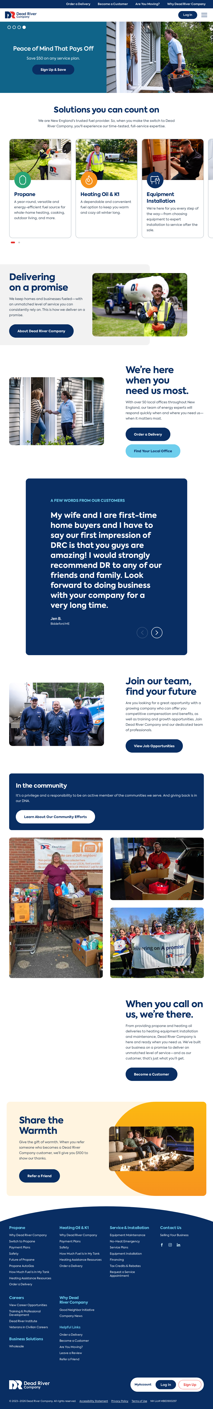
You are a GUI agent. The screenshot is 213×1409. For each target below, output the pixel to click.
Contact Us (170, 1227)
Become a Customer (113, 4)
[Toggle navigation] (204, 15)
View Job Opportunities (154, 745)
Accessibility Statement (93, 1401)
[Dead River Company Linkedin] (178, 1244)
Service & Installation (129, 1227)
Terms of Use (139, 1401)
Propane (17, 1227)
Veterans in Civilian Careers (28, 1327)
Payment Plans (19, 1247)
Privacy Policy (119, 1401)
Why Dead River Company (186, 4)
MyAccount (143, 1384)
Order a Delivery (78, 4)
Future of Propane (22, 1260)
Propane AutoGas (21, 1266)
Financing (117, 1260)
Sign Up (189, 1384)
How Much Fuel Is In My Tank (29, 1272)
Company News (70, 1316)
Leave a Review (70, 1353)
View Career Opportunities (28, 1305)
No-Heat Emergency (125, 1241)
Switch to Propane (22, 1241)
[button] (9, 27)
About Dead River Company (41, 331)
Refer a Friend (39, 1175)
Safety (14, 1254)
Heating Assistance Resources (30, 1278)
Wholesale (16, 1346)
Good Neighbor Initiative (76, 1310)
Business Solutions (26, 1339)
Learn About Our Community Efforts (55, 816)
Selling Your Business (174, 1235)
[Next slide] (156, 632)
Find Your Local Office (153, 450)
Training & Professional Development (25, 1313)
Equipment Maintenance (127, 1235)
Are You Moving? (147, 4)
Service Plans (119, 1247)
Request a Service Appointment (122, 1274)
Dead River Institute (23, 1321)
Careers (16, 1297)
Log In (187, 15)
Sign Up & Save (53, 69)
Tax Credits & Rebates (125, 1266)
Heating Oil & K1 (74, 1227)
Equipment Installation (126, 1254)
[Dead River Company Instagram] (170, 1244)
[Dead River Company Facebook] (162, 1244)
